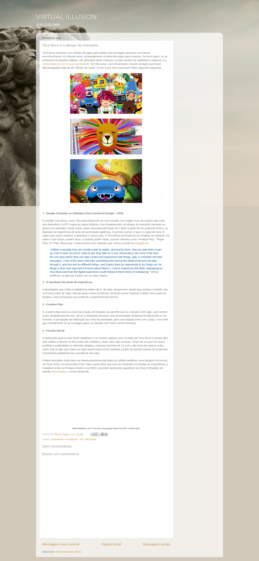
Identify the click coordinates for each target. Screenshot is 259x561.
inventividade (81, 64)
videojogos (90, 439)
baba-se (55, 64)
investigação (71, 439)
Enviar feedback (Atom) (68, 551)
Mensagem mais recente (60, 544)
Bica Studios (59, 371)
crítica (46, 64)
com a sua (67, 64)
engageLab (141, 243)
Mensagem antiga (156, 544)
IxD (81, 439)
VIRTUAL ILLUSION (66, 17)
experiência (57, 439)
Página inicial (111, 544)
